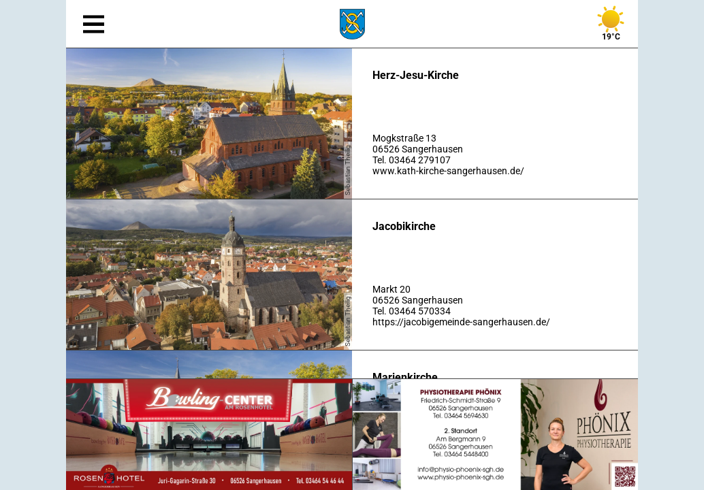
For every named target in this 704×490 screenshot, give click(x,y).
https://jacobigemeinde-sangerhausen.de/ (461, 321)
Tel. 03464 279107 (411, 159)
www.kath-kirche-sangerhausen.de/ (448, 170)
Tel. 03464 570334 (411, 311)
